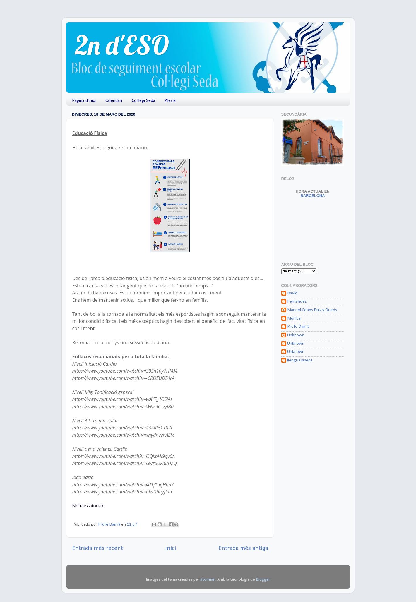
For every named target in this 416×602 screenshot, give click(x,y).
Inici (170, 548)
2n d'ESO (122, 44)
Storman (207, 579)
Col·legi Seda (143, 100)
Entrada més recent (97, 548)
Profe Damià (298, 327)
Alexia (170, 100)
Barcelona (313, 193)
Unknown (295, 335)
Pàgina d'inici (84, 100)
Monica (294, 318)
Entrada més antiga (243, 548)
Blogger (263, 579)
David (292, 293)
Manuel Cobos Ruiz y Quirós (312, 310)
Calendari (113, 100)
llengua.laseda (300, 360)
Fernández (297, 301)
